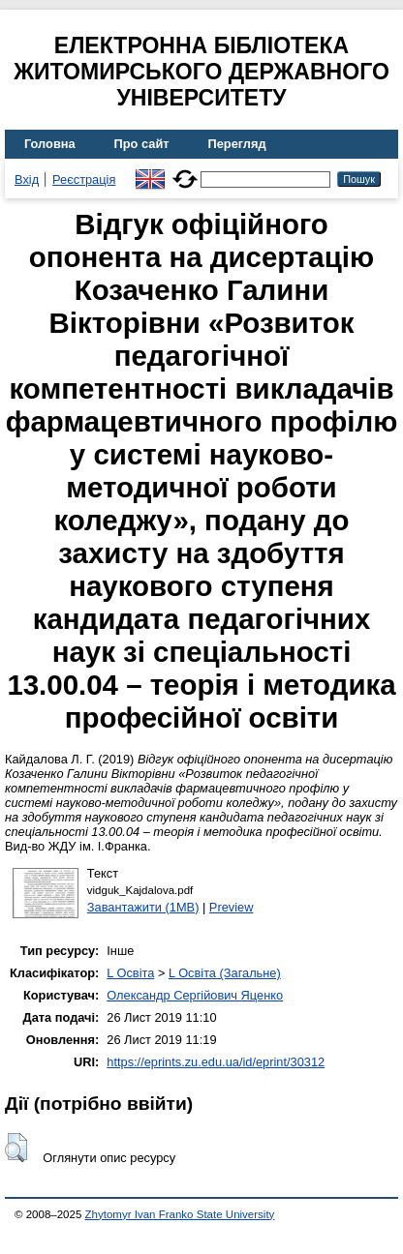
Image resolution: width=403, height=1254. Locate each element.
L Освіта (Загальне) (225, 973)
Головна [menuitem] (50, 143)
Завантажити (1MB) (143, 907)
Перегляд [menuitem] (237, 143)
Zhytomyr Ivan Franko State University (180, 1214)
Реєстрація (83, 179)
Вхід (27, 179)
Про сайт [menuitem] (142, 143)
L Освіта (130, 973)
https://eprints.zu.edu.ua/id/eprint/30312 (216, 1062)
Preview (231, 907)
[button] (16, 1147)
